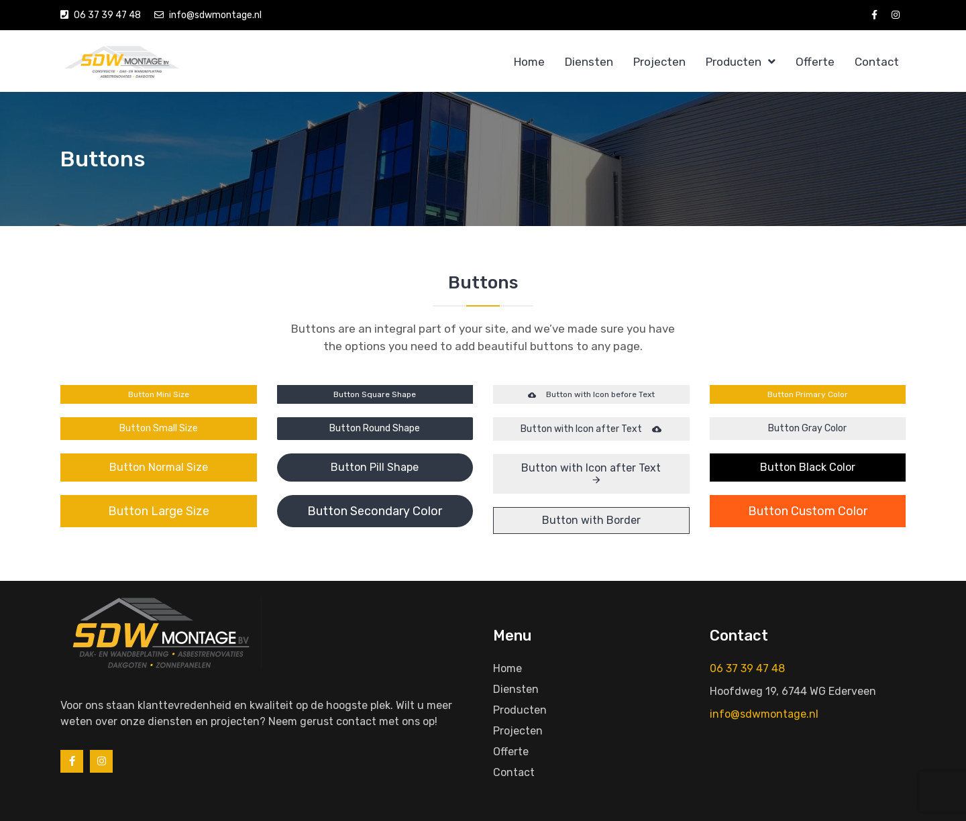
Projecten (659, 61)
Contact (877, 61)
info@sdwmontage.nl (215, 15)
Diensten (589, 61)
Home (529, 61)
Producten (733, 61)
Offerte (815, 61)
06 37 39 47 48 (107, 15)
